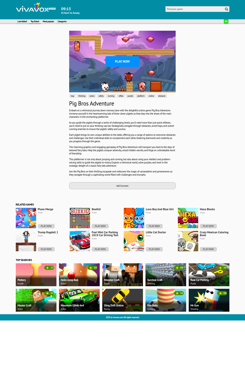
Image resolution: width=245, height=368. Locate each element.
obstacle (161, 96)
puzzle (130, 96)
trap (72, 96)
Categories (62, 21)
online (151, 96)
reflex (121, 96)
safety (101, 96)
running (111, 96)
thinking (81, 96)
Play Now (122, 61)
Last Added (22, 21)
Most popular (48, 21)
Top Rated (35, 21)
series (92, 96)
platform (141, 96)
